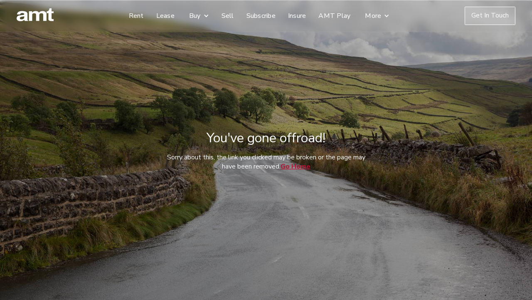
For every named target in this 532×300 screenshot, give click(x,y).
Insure (297, 15)
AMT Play (334, 15)
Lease (165, 15)
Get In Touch (490, 15)
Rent (136, 15)
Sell (228, 15)
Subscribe (261, 15)
